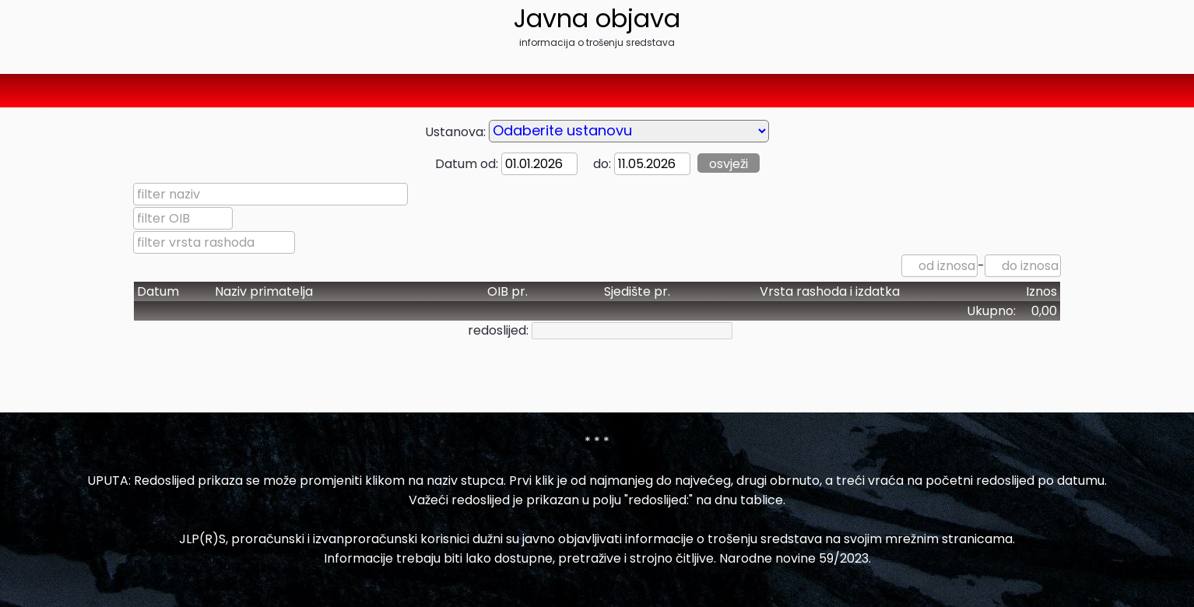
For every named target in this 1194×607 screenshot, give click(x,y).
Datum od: (466, 164)
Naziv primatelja (264, 291)
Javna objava (597, 18)
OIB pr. (507, 291)
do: (596, 164)
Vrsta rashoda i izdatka (830, 291)
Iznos (1041, 291)
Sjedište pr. (637, 291)
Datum (158, 291)
